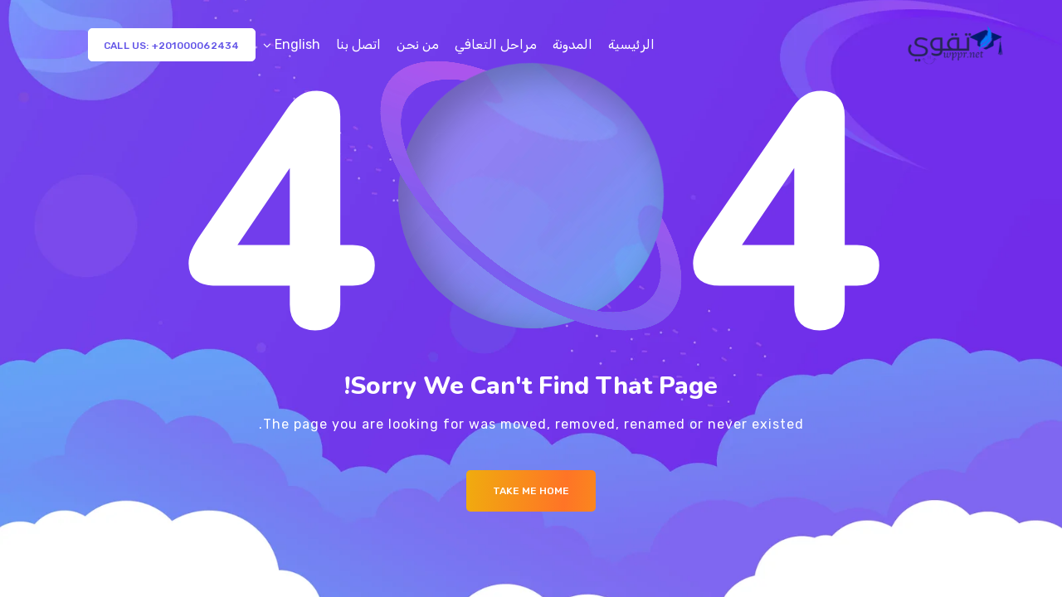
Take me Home (531, 491)
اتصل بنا (358, 44)
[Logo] (957, 45)
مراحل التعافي (496, 44)
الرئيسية (631, 44)
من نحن (418, 44)
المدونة (572, 44)
